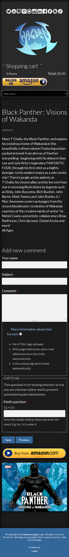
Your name (10, 258)
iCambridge (36, 540)
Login (34, 551)
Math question (16, 402)
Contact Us (34, 547)
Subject (7, 274)
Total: (52, 74)
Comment (10, 291)
